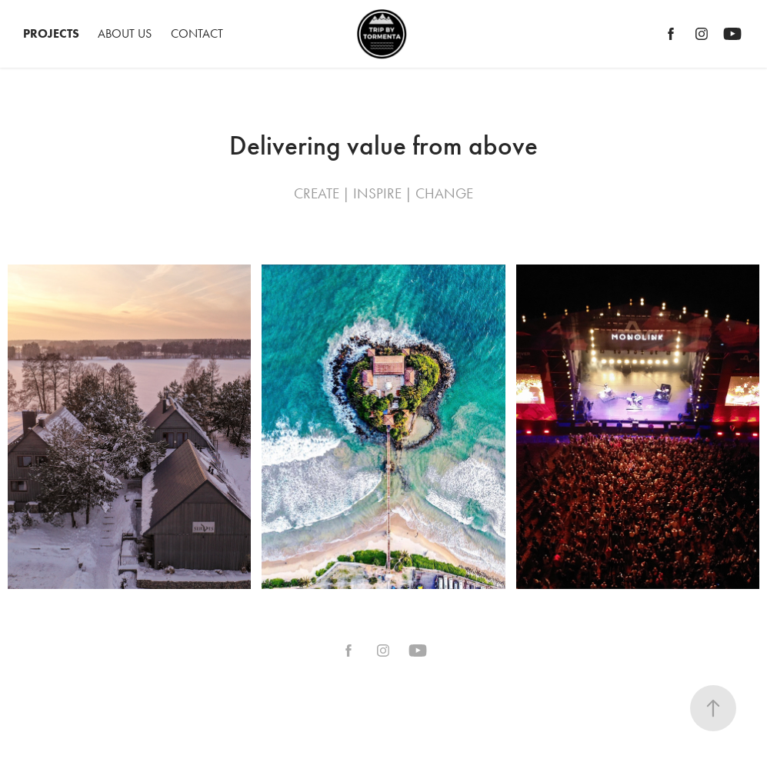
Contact (197, 33)
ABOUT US (125, 33)
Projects (51, 33)
